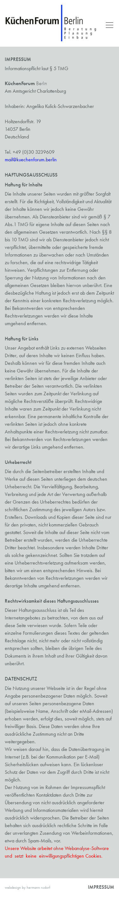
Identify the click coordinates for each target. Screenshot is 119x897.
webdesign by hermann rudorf (27, 887)
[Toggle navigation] (107, 25)
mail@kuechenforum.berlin (31, 159)
